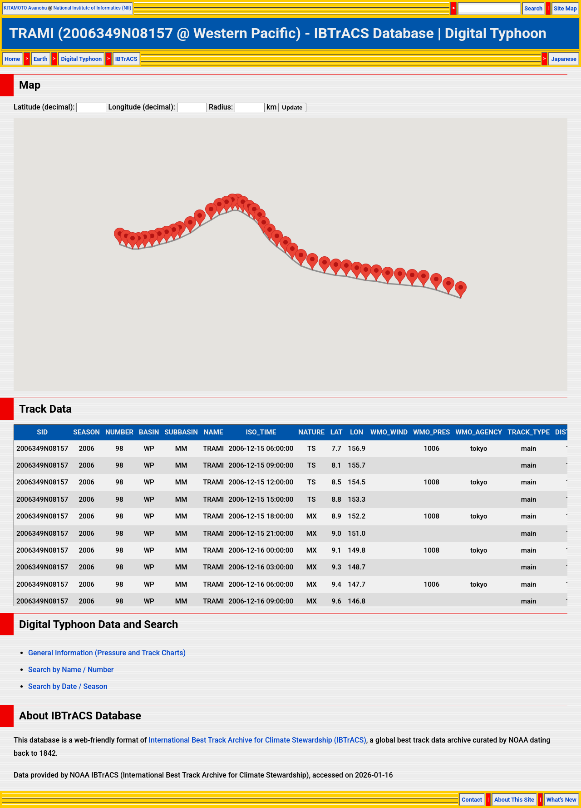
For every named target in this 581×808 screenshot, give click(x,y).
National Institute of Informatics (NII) (92, 8)
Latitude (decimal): (60, 107)
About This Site (514, 799)
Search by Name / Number (70, 669)
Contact (472, 799)
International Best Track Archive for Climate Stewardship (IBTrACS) (257, 740)
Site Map (565, 8)
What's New (561, 799)
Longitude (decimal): (157, 107)
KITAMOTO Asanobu (25, 8)
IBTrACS (126, 58)
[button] (461, 289)
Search (533, 8)
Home (12, 58)
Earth (41, 58)
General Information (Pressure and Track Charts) (107, 652)
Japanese (563, 58)
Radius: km (242, 107)
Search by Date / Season (68, 686)
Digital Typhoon (81, 58)
